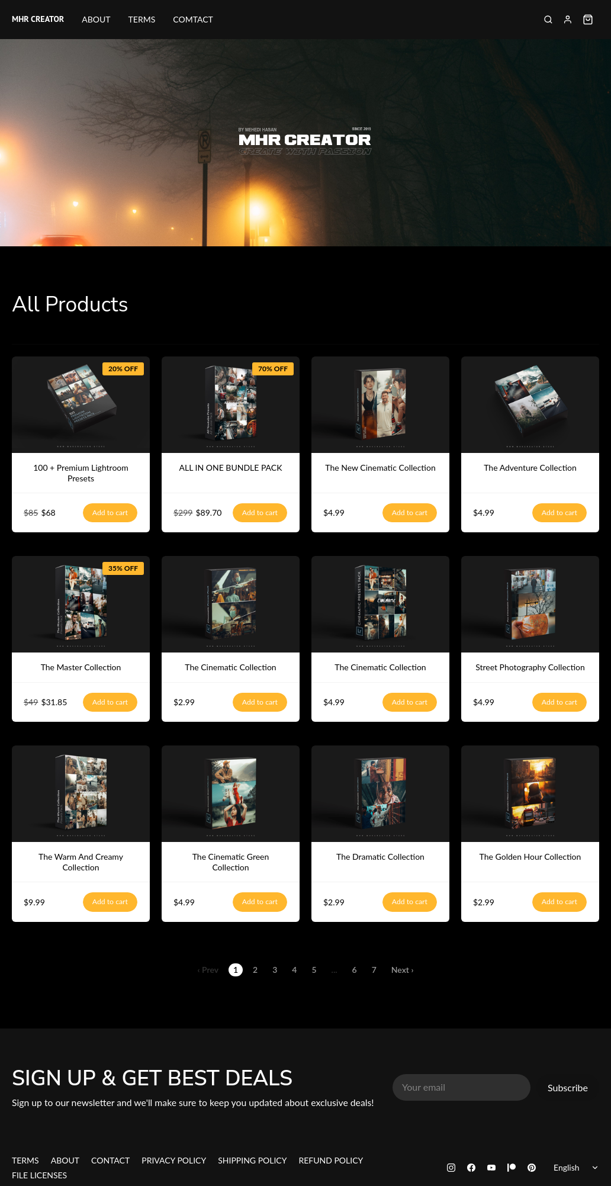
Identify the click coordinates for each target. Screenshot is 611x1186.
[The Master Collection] (81, 604)
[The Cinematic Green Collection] (231, 793)
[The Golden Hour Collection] (530, 793)
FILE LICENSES (39, 1175)
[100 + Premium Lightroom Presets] (81, 404)
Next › (402, 970)
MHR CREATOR (38, 19)
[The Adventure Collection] (530, 404)
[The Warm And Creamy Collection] (81, 793)
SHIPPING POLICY (252, 1160)
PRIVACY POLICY (174, 1160)
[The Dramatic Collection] (380, 793)
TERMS (142, 19)
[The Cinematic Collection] (231, 604)
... (334, 970)
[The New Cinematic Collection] (380, 404)
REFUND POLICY (330, 1160)
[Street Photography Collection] (530, 604)
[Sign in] (568, 19)
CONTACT (110, 1160)
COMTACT (193, 19)
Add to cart (110, 512)
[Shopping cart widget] (588, 19)
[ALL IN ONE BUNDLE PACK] (231, 404)
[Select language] (578, 1167)
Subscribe (568, 1087)
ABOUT (96, 19)
